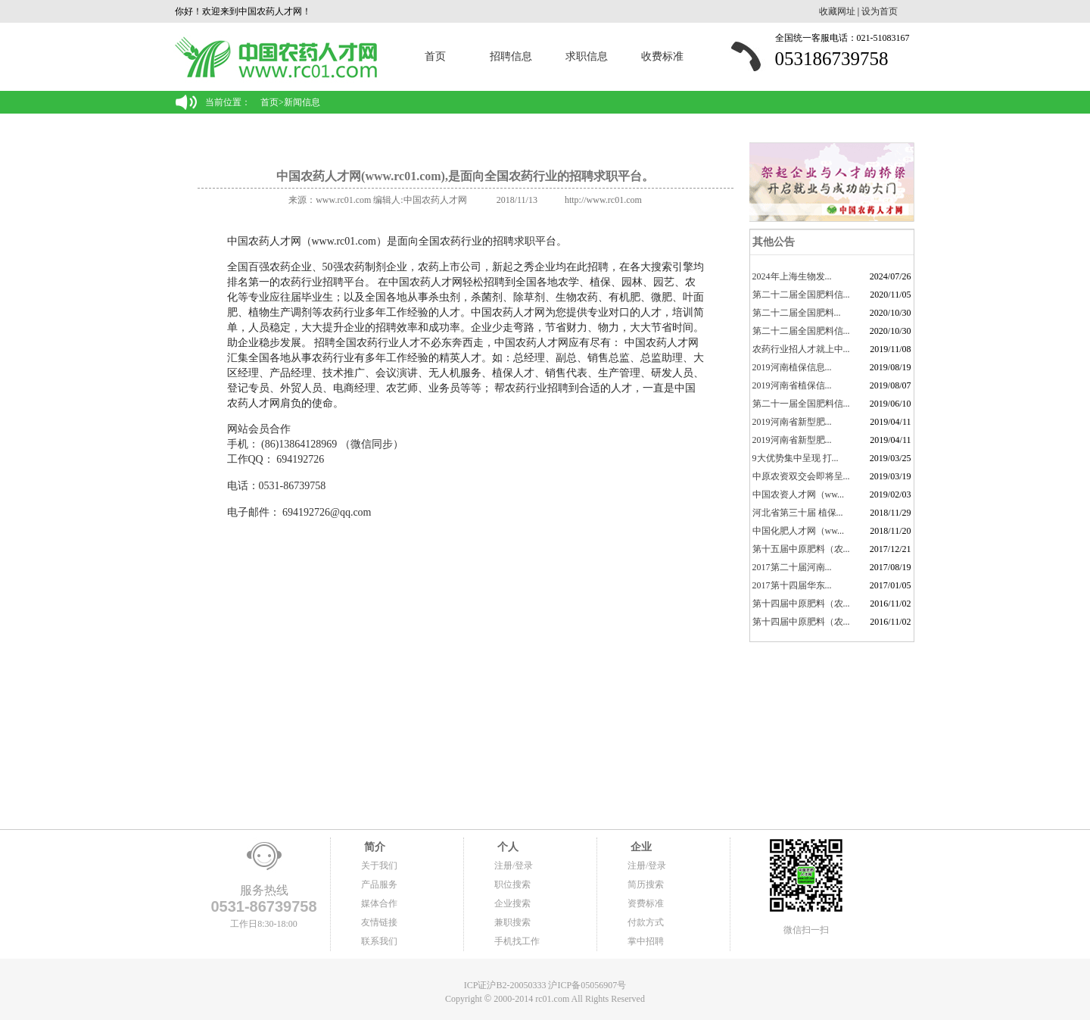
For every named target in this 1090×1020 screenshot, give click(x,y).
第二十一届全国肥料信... (801, 403)
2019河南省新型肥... (792, 421)
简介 (373, 847)
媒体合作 (379, 903)
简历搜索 (646, 884)
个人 (506, 847)
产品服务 (379, 884)
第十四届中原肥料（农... (801, 603)
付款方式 (646, 922)
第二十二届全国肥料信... (801, 294)
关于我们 (379, 865)
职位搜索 (512, 884)
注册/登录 (513, 865)
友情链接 (379, 922)
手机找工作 (517, 941)
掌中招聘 (646, 941)
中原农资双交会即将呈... (801, 476)
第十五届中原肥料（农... (801, 549)
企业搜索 (512, 903)
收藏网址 (837, 11)
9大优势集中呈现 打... (795, 458)
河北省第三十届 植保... (797, 512)
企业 (640, 847)
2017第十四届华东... (792, 585)
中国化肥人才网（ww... (798, 531)
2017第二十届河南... (792, 567)
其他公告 (773, 242)
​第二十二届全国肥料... (796, 312)
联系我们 (379, 941)
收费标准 (662, 56)
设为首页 (879, 11)
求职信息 (586, 56)
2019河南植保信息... (792, 367)
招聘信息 (511, 56)
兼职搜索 (512, 922)
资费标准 (646, 903)
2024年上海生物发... (792, 276)
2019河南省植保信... (792, 385)
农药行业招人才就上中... (801, 349)
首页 (435, 56)
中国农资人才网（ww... (798, 494)
